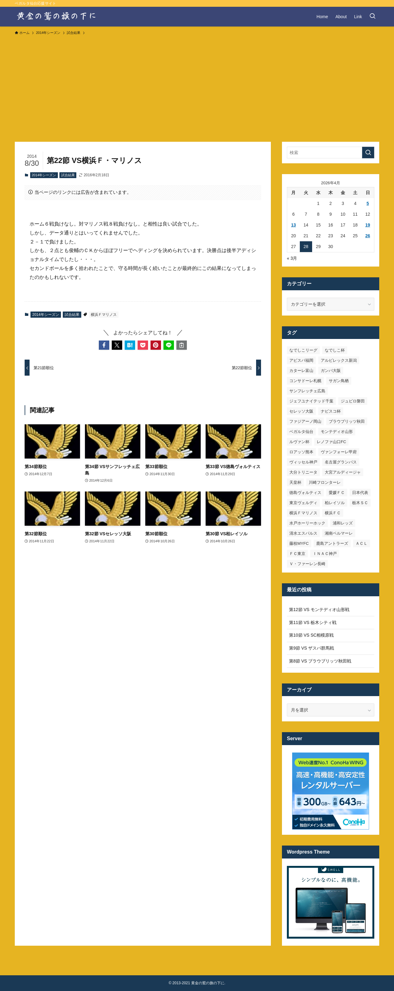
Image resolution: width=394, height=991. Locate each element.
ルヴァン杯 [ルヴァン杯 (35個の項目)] (299, 441)
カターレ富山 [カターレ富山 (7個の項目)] (301, 370)
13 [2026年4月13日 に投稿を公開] (293, 224)
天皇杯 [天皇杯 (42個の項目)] (295, 482)
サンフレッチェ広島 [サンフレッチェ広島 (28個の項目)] (307, 391)
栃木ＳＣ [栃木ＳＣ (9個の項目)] (360, 502)
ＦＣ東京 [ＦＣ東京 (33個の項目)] (297, 553)
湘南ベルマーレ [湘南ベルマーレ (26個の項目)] (339, 533)
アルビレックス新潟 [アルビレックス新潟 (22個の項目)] (339, 360)
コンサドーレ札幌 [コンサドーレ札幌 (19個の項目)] (305, 380)
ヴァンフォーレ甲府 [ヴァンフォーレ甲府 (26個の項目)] (339, 452)
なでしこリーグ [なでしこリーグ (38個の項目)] (303, 350)
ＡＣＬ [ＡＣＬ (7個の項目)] (362, 543)
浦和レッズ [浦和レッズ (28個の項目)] (343, 523)
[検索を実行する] (368, 152)
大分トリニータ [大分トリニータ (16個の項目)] (303, 472)
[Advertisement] (197, 86)
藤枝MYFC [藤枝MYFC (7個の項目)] (299, 543)
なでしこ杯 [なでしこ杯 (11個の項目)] (335, 350)
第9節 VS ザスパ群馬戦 (311, 648)
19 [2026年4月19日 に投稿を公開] (367, 224)
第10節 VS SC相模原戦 (311, 635)
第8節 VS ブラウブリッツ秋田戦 (320, 661)
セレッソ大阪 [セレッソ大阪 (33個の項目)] (301, 411)
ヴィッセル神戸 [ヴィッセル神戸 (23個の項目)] (303, 462)
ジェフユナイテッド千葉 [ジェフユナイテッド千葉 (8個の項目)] (311, 401)
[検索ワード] (330, 152)
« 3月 (292, 258)
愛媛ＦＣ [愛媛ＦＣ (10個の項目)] (337, 492)
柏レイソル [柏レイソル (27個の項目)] (335, 502)
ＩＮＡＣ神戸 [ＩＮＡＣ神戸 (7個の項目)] (325, 553)
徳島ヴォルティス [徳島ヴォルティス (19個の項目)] (305, 492)
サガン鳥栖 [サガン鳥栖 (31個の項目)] (339, 380)
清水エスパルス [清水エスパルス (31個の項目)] (303, 533)
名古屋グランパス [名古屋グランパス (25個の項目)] (341, 462)
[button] (104, 345)
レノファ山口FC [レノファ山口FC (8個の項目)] (331, 441)
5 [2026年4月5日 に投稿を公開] (368, 203)
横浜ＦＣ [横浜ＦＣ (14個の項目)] (333, 513)
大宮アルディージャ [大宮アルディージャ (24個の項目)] (343, 472)
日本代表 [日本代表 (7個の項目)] (360, 492)
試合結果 (68, 175)
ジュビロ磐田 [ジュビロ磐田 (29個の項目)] (353, 401)
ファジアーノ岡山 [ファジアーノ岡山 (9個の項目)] (305, 421)
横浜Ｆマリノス (104, 314)
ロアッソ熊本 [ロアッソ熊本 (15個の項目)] (301, 452)
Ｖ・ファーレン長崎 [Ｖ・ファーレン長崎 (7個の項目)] (307, 563)
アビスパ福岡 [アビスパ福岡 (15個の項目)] (301, 360)
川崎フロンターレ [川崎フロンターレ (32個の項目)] (325, 482)
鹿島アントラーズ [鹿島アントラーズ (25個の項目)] (332, 543)
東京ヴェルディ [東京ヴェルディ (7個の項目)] (303, 502)
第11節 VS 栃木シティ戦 (312, 622)
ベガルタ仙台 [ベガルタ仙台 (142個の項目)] (301, 431)
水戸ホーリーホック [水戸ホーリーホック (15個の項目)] (307, 523)
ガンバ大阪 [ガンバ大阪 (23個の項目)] (331, 370)
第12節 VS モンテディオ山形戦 (319, 609)
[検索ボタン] (372, 17)
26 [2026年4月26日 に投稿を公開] (367, 235)
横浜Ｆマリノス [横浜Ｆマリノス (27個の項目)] (303, 513)
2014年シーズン (44, 175)
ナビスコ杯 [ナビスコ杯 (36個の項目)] (331, 411)
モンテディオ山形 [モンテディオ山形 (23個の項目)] (337, 431)
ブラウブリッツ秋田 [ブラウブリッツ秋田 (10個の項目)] (347, 421)
